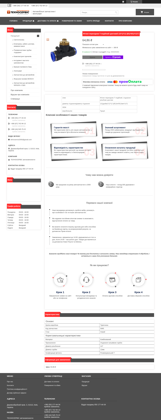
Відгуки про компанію (20, 94)
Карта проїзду (93, 21)
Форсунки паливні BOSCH (24, 79)
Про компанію (125, 21)
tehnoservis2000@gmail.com (21, 140)
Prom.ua (92, 415)
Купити (92, 57)
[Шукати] (116, 12)
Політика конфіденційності (17, 370)
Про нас (10, 363)
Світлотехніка (19, 40)
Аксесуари (18, 71)
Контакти (109, 21)
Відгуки (84, 367)
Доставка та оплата (47, 21)
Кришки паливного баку (23, 67)
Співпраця (15, 99)
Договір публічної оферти (16, 374)
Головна (13, 21)
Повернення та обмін (72, 21)
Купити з (113, 57)
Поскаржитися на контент (82, 417)
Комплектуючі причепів (22, 56)
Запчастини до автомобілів (24, 75)
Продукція (27, 21)
